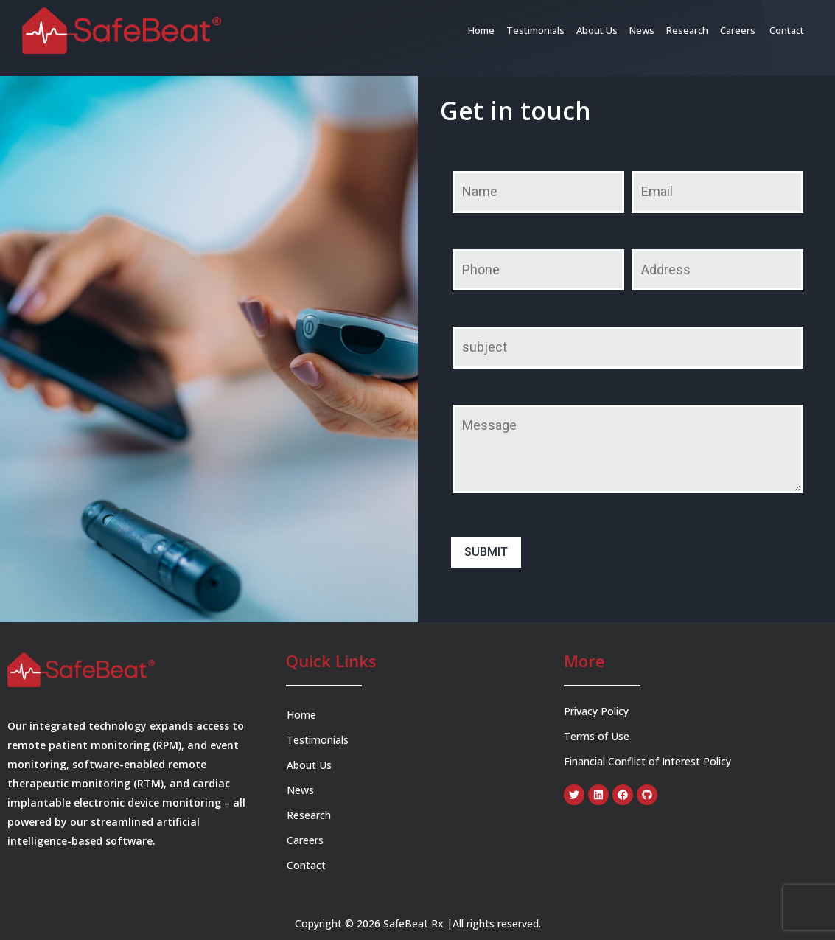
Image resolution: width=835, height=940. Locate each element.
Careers (739, 30)
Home (481, 30)
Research (687, 30)
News (641, 30)
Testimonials (535, 30)
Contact (786, 30)
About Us (597, 30)
